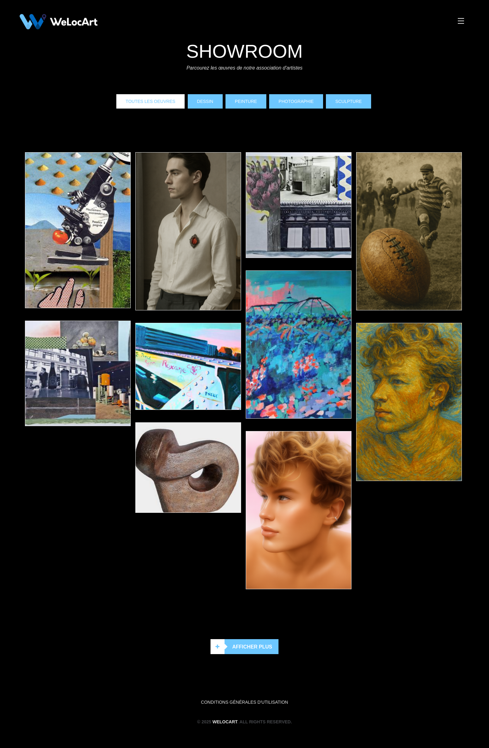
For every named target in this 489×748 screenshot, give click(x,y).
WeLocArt (224, 721)
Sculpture (348, 101)
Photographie (296, 101)
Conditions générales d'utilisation (244, 702)
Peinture (246, 101)
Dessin (205, 101)
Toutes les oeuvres (150, 101)
